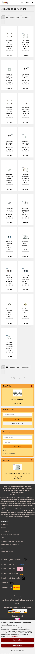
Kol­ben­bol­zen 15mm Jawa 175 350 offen (25, 143)
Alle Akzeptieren (17, 640)
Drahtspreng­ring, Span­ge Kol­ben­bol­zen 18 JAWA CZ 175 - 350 (9, 143)
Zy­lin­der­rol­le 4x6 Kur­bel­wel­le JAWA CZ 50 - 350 (9, 210)
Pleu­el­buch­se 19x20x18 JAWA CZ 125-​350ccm (25, 310)
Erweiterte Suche (18, 423)
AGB (2, 538)
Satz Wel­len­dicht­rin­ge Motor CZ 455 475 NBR (9, 243)
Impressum (4, 524)
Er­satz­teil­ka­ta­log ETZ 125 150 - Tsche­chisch (17, 473)
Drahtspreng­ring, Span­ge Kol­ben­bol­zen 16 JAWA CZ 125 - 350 (25, 76)
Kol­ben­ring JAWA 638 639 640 (9, 109)
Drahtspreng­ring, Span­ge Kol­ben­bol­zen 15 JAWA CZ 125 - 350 (25, 109)
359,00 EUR (17, 403)
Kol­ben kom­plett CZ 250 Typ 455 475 (25, 210)
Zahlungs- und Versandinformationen (12, 541)
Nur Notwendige (17, 645)
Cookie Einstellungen (7, 551)
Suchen (17, 419)
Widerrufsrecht (5, 531)
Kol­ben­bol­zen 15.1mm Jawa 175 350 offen (9, 176)
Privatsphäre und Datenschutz (10, 544)
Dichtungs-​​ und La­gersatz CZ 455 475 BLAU (25, 243)
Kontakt (3, 528)
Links (2, 548)
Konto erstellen (7, 451)
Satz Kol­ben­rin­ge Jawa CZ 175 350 (25, 42)
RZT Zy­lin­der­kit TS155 (17, 399)
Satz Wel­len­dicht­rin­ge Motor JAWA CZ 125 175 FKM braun (9, 277)
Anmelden (17, 446)
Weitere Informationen (17, 650)
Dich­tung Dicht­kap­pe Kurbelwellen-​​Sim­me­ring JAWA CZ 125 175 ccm (9, 344)
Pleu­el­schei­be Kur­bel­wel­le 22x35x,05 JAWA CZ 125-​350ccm (9, 310)
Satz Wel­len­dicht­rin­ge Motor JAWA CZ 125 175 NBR (25, 277)
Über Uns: (17, 596)
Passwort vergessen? (9, 453)
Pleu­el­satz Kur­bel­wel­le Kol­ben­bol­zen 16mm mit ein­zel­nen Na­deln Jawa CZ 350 (25, 176)
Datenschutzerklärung (11, 636)
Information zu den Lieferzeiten (10, 534)
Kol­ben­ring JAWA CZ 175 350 (9, 42)
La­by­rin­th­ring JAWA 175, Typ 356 (9, 76)
